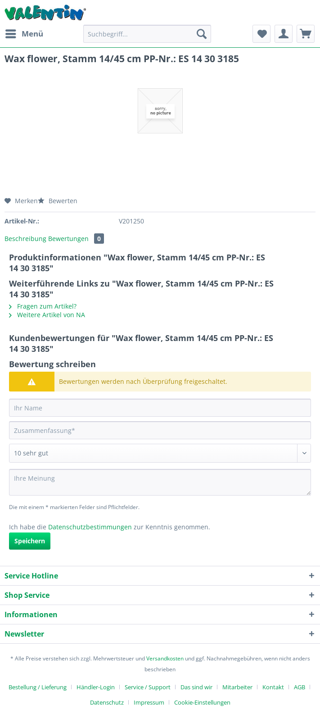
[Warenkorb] (306, 34)
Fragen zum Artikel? (43, 306)
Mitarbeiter (237, 687)
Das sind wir (196, 687)
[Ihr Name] (160, 408)
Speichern (29, 541)
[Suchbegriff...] (147, 34)
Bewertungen (76, 238)
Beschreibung (25, 238)
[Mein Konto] (284, 34)
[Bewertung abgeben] (160, 453)
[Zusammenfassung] (160, 430)
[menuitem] (24, 34)
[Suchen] (201, 34)
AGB (299, 687)
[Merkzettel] (261, 34)
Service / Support (148, 687)
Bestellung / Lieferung (38, 687)
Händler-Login (96, 687)
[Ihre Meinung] (160, 482)
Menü (24, 33)
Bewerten (57, 200)
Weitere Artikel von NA (47, 314)
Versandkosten (165, 658)
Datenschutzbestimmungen (90, 527)
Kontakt (273, 687)
